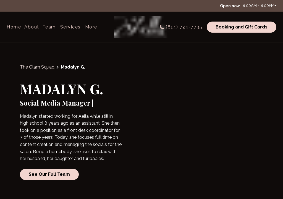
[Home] (15, 27)
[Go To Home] (141, 27)
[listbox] (32, 27)
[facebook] (9, 5)
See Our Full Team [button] (49, 174)
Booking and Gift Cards (242, 27)
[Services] (70, 27)
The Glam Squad (37, 67)
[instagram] (17, 5)
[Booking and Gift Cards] (240, 27)
